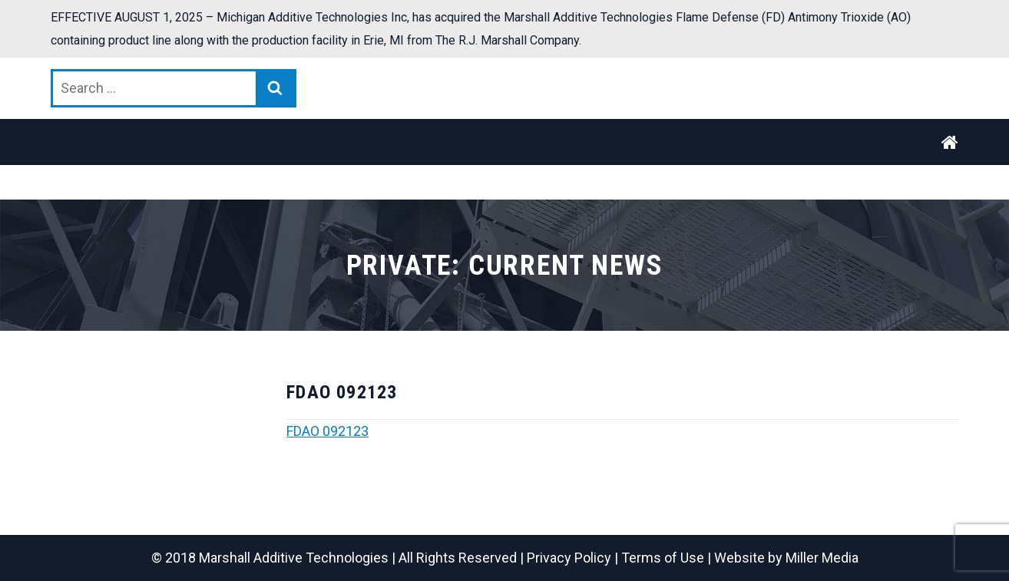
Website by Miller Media (786, 558)
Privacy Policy (569, 558)
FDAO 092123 (327, 431)
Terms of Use (662, 558)
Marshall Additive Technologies (294, 558)
